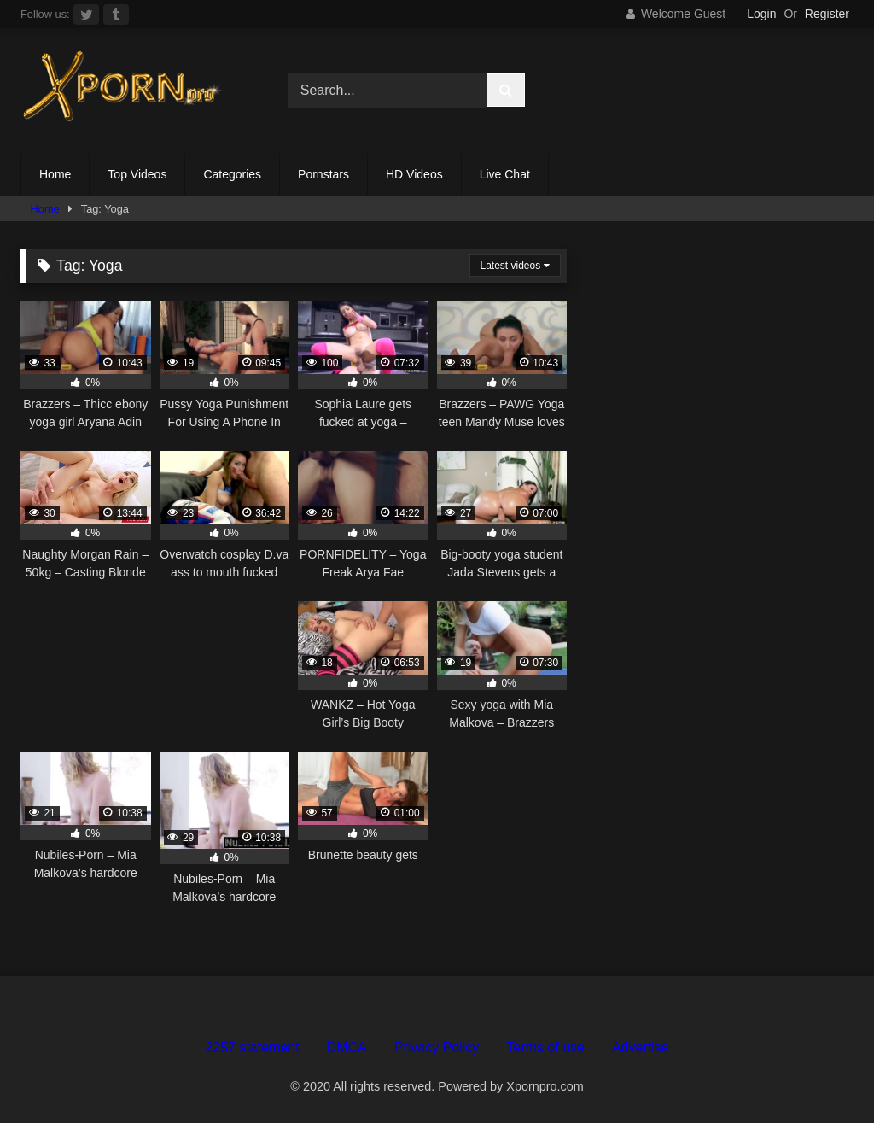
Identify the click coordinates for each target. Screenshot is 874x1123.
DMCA (347, 1047)
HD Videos (414, 174)
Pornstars (323, 174)
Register (827, 13)
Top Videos (137, 174)
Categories (232, 174)
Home (55, 174)
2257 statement (252, 1047)
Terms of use (545, 1047)
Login (761, 13)
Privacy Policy (437, 1047)
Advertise (640, 1047)
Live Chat (505, 174)
